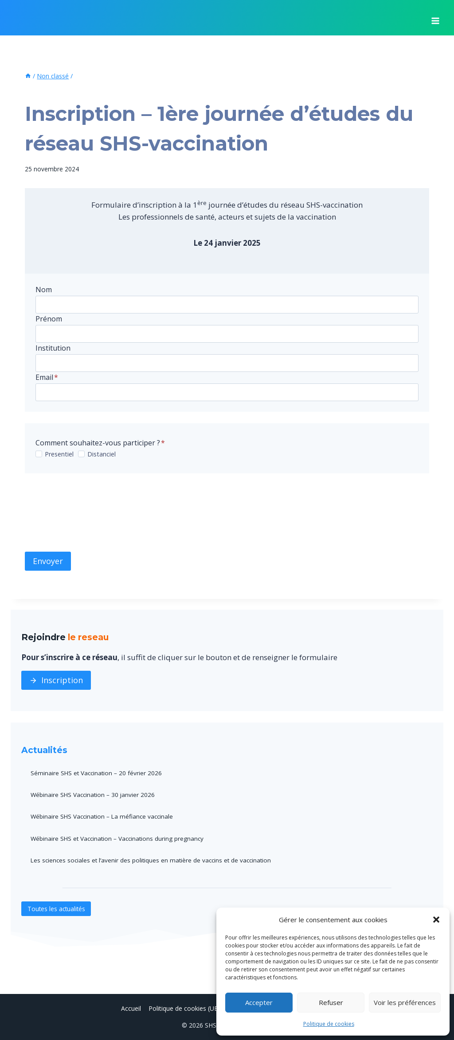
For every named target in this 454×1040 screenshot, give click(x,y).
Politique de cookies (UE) (184, 1008)
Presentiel (59, 454)
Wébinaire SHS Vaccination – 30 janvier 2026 (94, 794)
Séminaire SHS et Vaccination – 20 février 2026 (97, 773)
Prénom (48, 319)
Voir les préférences (405, 1002)
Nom (43, 289)
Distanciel (101, 454)
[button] (436, 919)
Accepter (259, 1002)
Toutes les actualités (57, 908)
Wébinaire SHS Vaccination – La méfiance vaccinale (104, 816)
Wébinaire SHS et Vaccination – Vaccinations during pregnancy (119, 838)
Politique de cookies (328, 1024)
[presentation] (92, 512)
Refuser (331, 1002)
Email (46, 377)
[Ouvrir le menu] (435, 17)
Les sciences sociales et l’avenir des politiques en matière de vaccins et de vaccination (154, 859)
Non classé (43, 91)
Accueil (131, 1008)
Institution (52, 348)
